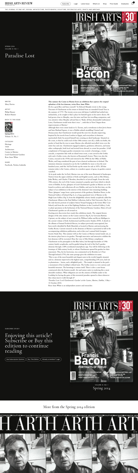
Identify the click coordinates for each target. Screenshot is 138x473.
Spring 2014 (10, 46)
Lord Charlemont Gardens (15, 154)
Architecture (9, 149)
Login (76, 4)
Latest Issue (85, 4)
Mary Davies (10, 104)
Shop (105, 4)
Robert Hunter (10, 114)
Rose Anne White (11, 157)
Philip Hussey (10, 112)
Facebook (8, 165)
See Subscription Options (15, 359)
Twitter (15, 165)
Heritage (8, 144)
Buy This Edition (33, 359)
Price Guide (114, 4)
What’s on (96, 4)
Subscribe (65, 4)
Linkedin (22, 165)
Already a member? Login (51, 359)
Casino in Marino (11, 152)
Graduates (125, 4)
